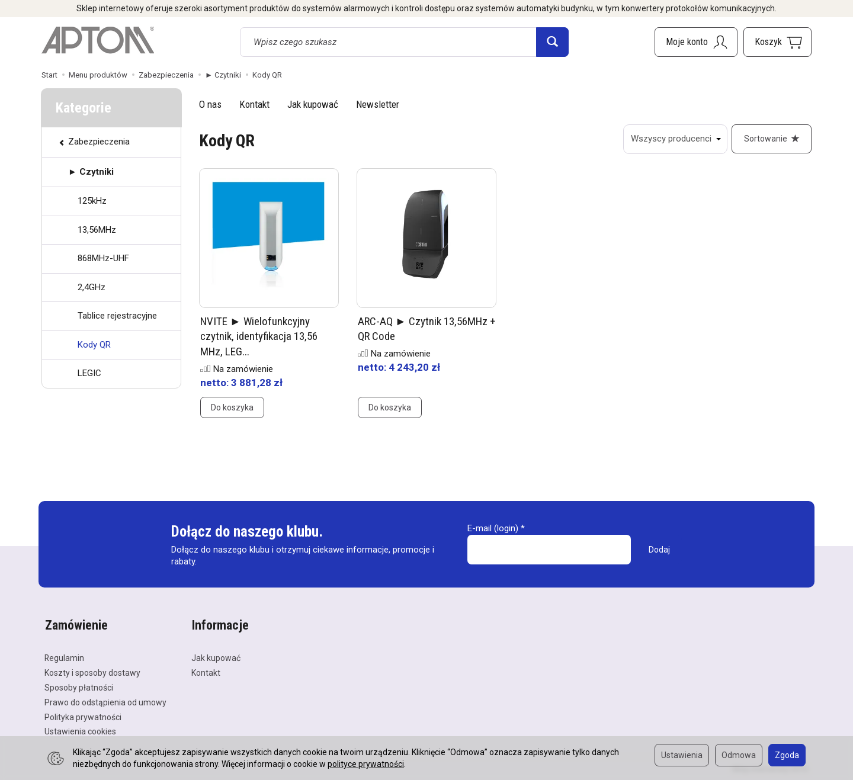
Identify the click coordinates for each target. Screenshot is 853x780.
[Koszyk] (777, 42)
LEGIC (89, 373)
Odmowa (738, 755)
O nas (210, 104)
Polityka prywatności (82, 716)
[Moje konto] (696, 42)
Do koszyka (232, 408)
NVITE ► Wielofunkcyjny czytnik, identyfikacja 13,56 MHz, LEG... (259, 337)
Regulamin (64, 657)
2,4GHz (91, 287)
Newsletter (377, 104)
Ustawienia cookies (80, 731)
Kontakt (254, 104)
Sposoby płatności (78, 686)
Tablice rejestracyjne (117, 315)
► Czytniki (91, 171)
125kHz (92, 200)
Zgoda (787, 755)
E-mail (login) (492, 529)
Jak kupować (312, 104)
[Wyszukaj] (552, 42)
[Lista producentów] (675, 139)
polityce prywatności (366, 764)
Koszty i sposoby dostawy (92, 671)
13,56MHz (97, 229)
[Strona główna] (97, 40)
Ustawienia (682, 755)
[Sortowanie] (771, 139)
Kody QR (94, 344)
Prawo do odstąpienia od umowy (105, 701)
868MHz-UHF (103, 258)
